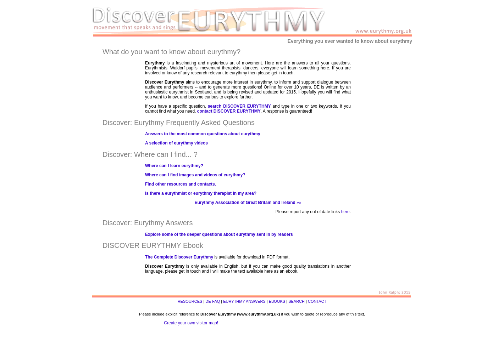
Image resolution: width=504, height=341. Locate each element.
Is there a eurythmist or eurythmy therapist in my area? (200, 193)
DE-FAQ (212, 301)
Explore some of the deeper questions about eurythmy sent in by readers (219, 234)
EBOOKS (277, 301)
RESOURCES (190, 301)
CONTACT (317, 301)
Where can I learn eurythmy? (174, 165)
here (345, 211)
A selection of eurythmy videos (176, 143)
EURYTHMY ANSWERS (244, 301)
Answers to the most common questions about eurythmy (202, 133)
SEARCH (296, 301)
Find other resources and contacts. (180, 184)
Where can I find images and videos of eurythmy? (195, 174)
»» (248, 202)
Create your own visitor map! (191, 322)
